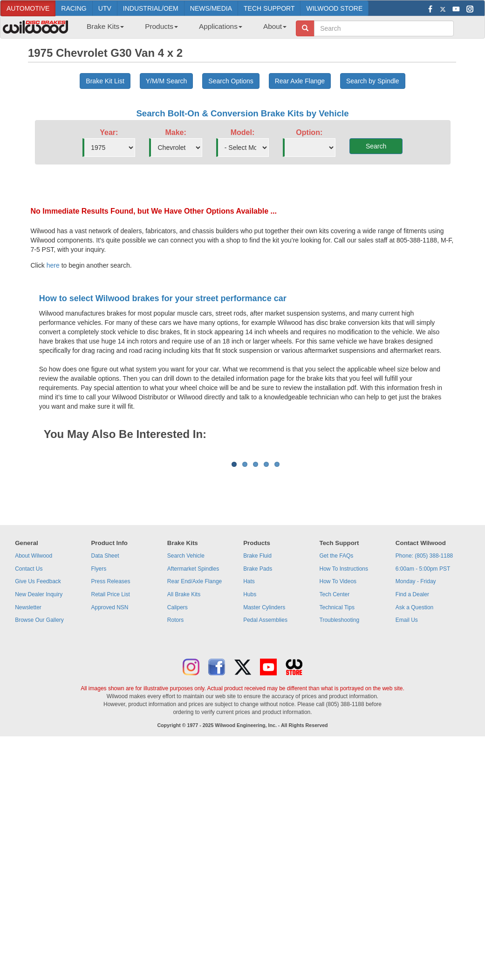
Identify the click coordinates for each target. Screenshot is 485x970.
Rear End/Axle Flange (194, 697)
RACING (73, 8)
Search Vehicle (186, 671)
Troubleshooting (340, 735)
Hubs (249, 710)
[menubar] (183, 29)
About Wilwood (33, 671)
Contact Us (28, 684)
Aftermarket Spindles (193, 684)
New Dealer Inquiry (38, 710)
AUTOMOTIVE (28, 8)
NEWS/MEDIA (211, 8)
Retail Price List (110, 710)
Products (161, 26)
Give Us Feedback (38, 697)
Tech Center (335, 710)
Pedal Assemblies (265, 735)
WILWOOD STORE (334, 8)
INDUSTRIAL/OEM (150, 8)
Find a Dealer (412, 710)
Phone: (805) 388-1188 (424, 671)
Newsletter (28, 723)
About (275, 26)
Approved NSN (109, 723)
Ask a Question (414, 723)
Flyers (98, 684)
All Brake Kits (183, 710)
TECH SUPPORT (269, 8)
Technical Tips (337, 723)
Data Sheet (105, 671)
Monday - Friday (416, 697)
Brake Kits (105, 26)
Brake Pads (257, 684)
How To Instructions (344, 684)
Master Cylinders (264, 723)
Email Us (407, 735)
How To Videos (338, 697)
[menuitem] (102, 29)
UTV (104, 8)
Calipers (177, 723)
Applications (220, 26)
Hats (249, 697)
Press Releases (110, 697)
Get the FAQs (337, 671)
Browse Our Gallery (39, 735)
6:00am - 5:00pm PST (423, 684)
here (53, 265)
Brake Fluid (257, 671)
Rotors (175, 735)
